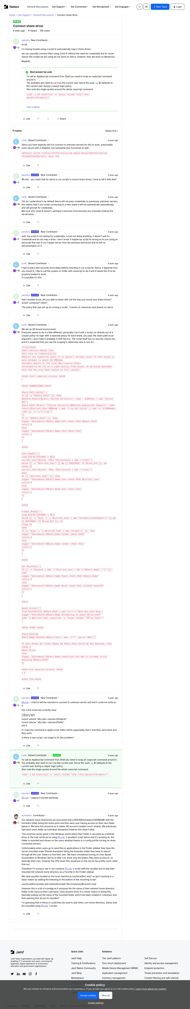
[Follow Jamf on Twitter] (12, 970)
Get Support (59, 6)
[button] (160, 7)
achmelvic (27, 812)
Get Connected (80, 6)
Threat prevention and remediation (161, 969)
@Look (25, 699)
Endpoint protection (154, 965)
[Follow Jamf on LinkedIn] (18, 970)
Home (12, 15)
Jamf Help (76, 955)
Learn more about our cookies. (151, 989)
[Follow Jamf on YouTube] (24, 971)
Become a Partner (80, 979)
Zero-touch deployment (114, 960)
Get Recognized (102, 6)
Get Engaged (123, 6)
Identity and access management (161, 960)
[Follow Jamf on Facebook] (36, 970)
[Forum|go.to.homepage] (11, 7)
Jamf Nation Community (83, 965)
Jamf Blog (76, 969)
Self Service (150, 955)
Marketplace (77, 974)
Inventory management (113, 974)
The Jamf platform (111, 955)
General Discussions (37, 6)
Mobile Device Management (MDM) (120, 965)
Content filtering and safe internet (161, 974)
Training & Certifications (83, 960)
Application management (114, 969)
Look (24, 140)
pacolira (26, 40)
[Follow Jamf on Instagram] (30, 970)
